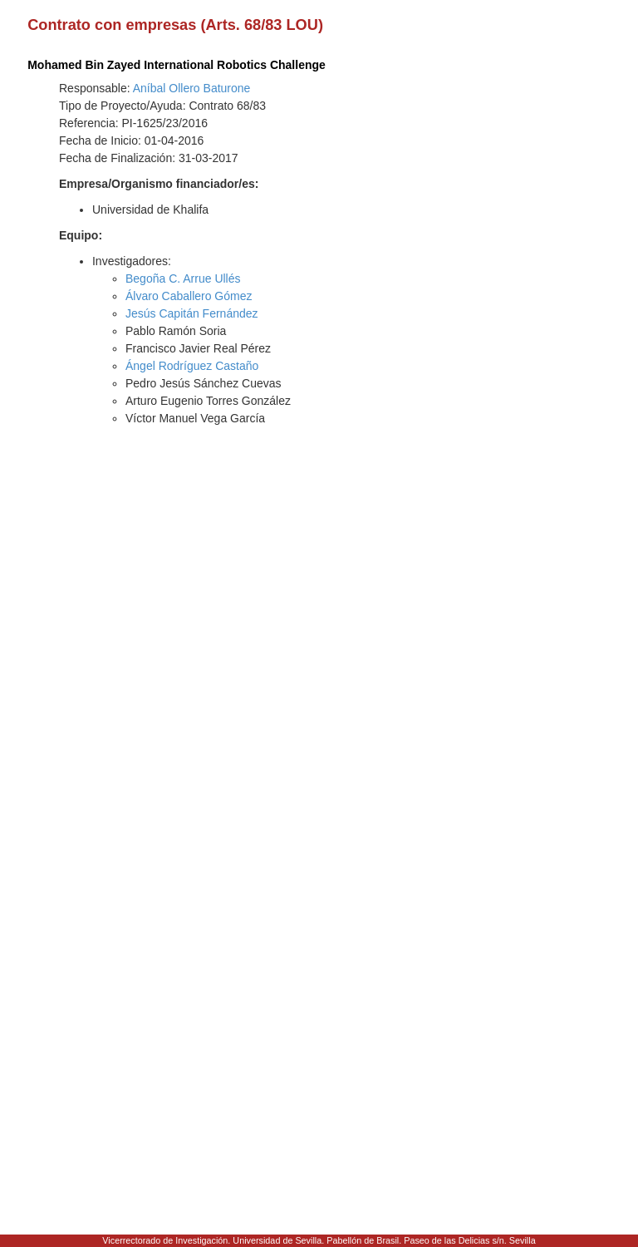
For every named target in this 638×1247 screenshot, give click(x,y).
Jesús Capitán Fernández (191, 313)
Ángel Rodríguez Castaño (191, 365)
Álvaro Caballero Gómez (189, 296)
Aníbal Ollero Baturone (192, 88)
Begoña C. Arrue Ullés (183, 278)
